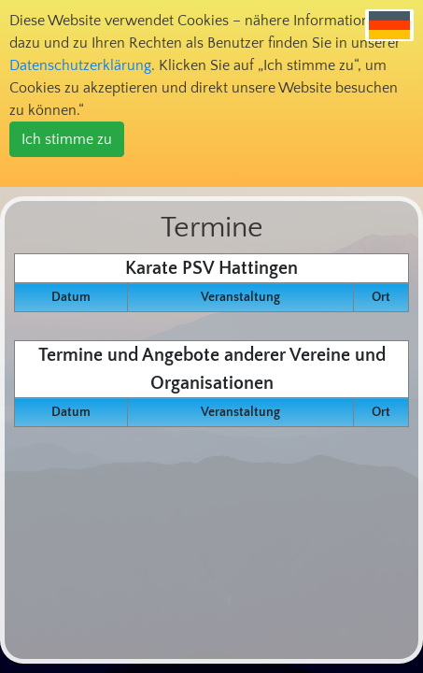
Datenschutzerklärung (80, 65)
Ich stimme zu (66, 139)
